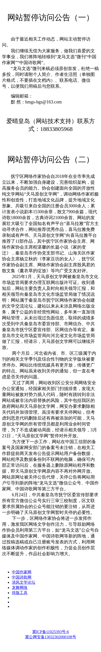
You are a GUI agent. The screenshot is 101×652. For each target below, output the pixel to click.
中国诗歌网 (21, 577)
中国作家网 (21, 572)
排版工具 (20, 593)
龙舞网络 (20, 587)
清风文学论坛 (23, 582)
